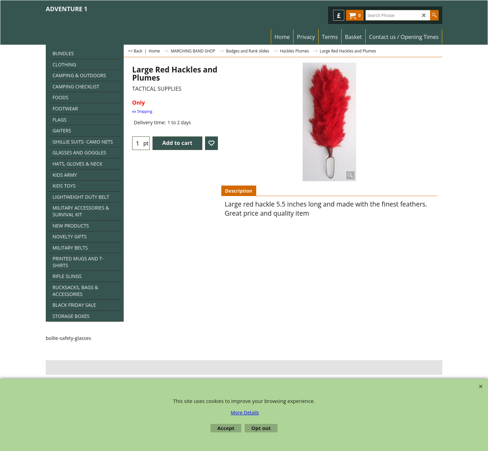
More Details (245, 412)
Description (238, 191)
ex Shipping (142, 111)
